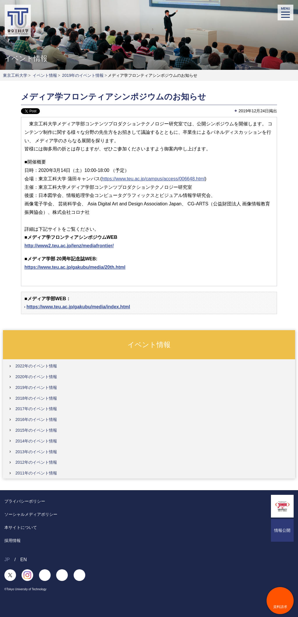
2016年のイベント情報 (36, 419)
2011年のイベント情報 (36, 473)
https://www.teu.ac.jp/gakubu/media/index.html (78, 306)
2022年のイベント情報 (36, 366)
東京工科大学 (15, 75)
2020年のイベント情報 (36, 376)
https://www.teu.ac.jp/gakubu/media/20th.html (74, 267)
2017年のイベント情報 (36, 408)
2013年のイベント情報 (36, 451)
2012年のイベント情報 (36, 462)
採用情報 (12, 540)
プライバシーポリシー (24, 501)
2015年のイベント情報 (36, 430)
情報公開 (282, 530)
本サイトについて (20, 527)
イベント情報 (45, 75)
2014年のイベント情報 (36, 441)
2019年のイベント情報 (83, 75)
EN (23, 559)
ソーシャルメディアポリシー (30, 514)
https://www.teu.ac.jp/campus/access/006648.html (153, 178)
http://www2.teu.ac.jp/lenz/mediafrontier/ (69, 245)
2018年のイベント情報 (36, 398)
